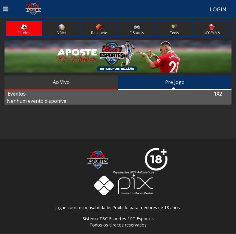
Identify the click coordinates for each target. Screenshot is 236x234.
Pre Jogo (175, 82)
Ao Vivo (61, 82)
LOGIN (218, 9)
